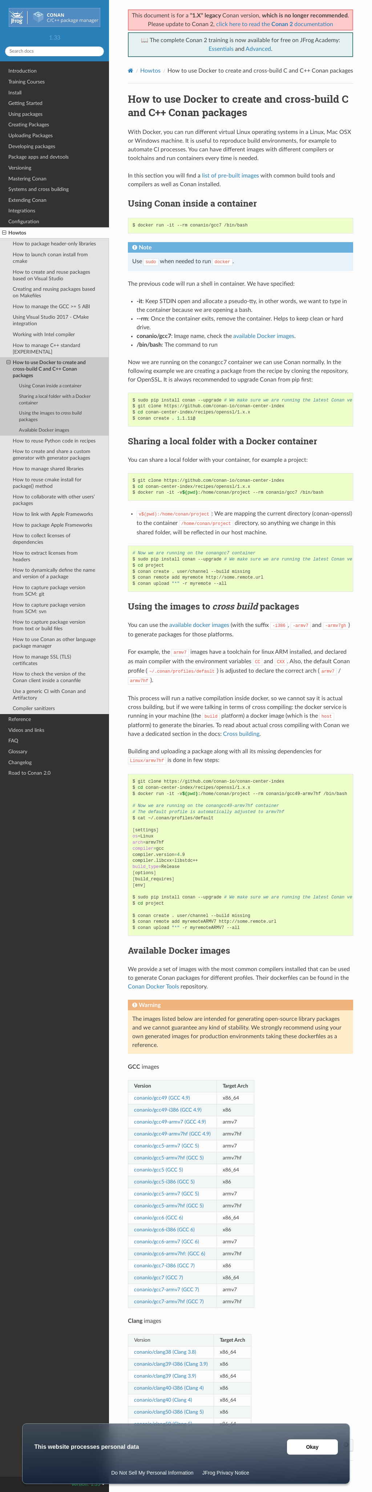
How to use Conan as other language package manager (54, 643)
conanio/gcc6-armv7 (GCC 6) (166, 1241)
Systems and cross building (38, 189)
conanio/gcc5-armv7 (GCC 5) (166, 1146)
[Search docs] (54, 51)
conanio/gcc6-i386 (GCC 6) (164, 1229)
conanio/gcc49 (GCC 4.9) (162, 1098)
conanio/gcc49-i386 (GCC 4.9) (168, 1110)
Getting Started (25, 103)
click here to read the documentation (274, 24)
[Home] (130, 71)
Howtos (14, 233)
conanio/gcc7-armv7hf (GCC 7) (169, 1301)
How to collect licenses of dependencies (41, 539)
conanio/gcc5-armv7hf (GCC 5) (169, 1158)
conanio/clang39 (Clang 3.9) (165, 1376)
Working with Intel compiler (44, 334)
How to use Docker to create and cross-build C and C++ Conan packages (46, 368)
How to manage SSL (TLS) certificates (42, 660)
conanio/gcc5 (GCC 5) (158, 1170)
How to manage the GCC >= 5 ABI (51, 306)
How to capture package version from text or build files (49, 625)
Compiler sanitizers (34, 708)
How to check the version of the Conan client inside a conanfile (49, 677)
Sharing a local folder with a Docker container (55, 399)
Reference (19, 719)
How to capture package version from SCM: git (49, 591)
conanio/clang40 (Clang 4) (163, 1400)
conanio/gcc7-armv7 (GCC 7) (166, 1289)
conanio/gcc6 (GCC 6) (158, 1217)
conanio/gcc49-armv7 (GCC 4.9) (170, 1122)
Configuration (23, 221)
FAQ (13, 740)
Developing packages (31, 146)
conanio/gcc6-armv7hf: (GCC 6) (169, 1253)
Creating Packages (28, 124)
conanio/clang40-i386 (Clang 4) (169, 1388)
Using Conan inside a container (50, 386)
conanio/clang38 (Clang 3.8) (165, 1352)
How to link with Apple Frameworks (53, 514)
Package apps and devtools (38, 157)
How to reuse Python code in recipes (54, 441)
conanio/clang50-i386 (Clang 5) (169, 1412)
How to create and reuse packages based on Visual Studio (51, 275)
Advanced (258, 49)
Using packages (25, 114)
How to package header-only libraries (54, 243)
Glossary (17, 751)
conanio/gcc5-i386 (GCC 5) (164, 1182)
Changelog (20, 762)
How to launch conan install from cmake (50, 258)
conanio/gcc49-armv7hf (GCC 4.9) (172, 1134)
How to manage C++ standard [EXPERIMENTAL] (46, 349)
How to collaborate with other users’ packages (54, 500)
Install (14, 92)
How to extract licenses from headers (45, 556)
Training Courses (26, 82)
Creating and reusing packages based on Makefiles (54, 292)
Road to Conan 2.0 (29, 773)
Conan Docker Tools (153, 987)
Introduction (22, 71)
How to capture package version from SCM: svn (49, 608)
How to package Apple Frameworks (52, 525)
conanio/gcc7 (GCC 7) (158, 1277)
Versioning (19, 168)
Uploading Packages (30, 135)
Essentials (221, 49)
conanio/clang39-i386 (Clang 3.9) (171, 1364)
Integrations (21, 210)
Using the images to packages (50, 416)
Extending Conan (27, 200)
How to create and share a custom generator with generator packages (51, 455)
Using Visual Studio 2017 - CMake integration (51, 320)
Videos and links (26, 730)
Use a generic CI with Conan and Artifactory (49, 695)
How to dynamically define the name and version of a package (54, 573)
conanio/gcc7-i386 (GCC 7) (164, 1265)
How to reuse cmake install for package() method (47, 483)
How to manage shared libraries (48, 469)
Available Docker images (44, 430)
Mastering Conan (27, 179)
